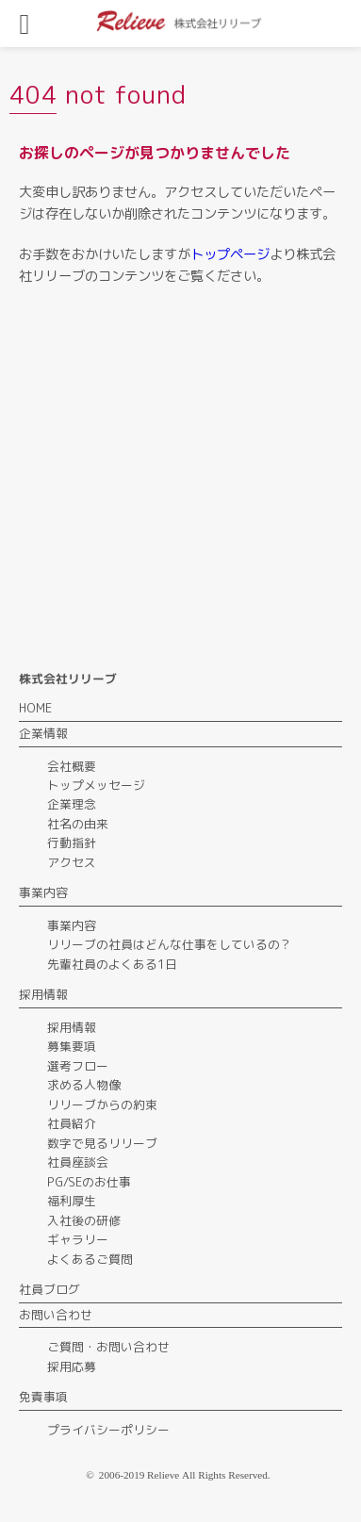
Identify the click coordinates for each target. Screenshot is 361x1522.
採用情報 (71, 1027)
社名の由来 (77, 823)
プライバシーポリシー (108, 1429)
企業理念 (71, 803)
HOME (35, 707)
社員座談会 (77, 1162)
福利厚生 (71, 1200)
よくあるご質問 (90, 1259)
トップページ (230, 254)
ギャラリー (77, 1239)
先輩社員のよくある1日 (112, 964)
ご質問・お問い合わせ (108, 1346)
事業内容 (71, 925)
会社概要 (71, 766)
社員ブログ (49, 1289)
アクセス (71, 862)
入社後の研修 (84, 1220)
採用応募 (71, 1366)
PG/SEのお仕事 (89, 1181)
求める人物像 (84, 1084)
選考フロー (77, 1065)
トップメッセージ (96, 785)
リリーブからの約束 (102, 1104)
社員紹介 (71, 1123)
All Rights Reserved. (226, 1475)
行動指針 (71, 842)
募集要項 (71, 1046)
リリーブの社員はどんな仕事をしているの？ (169, 944)
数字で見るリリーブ (102, 1143)
